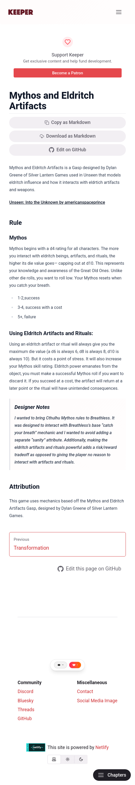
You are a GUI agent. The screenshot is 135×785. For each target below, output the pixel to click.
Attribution (24, 486)
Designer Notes (32, 407)
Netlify (102, 747)
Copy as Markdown (68, 122)
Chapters (112, 775)
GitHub (25, 718)
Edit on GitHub (67, 150)
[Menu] (119, 12)
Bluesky (26, 700)
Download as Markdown (68, 136)
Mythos (18, 238)
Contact (85, 691)
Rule (15, 222)
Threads (26, 709)
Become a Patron (67, 73)
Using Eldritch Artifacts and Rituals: (51, 333)
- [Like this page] (77, 665)
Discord (25, 691)
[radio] (54, 759)
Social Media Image (97, 700)
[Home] (20, 12)
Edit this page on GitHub (89, 569)
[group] (67, 759)
